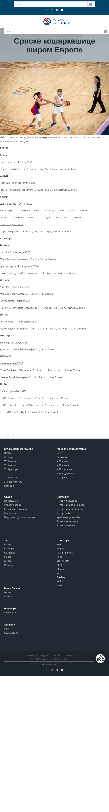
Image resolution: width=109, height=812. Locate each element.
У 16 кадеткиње (65, 473)
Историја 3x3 (64, 513)
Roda (59, 556)
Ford (59, 585)
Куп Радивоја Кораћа (68, 517)
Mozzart (61, 569)
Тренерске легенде (67, 521)
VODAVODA (63, 560)
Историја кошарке (67, 500)
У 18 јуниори (11, 469)
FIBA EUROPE (11, 632)
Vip (58, 573)
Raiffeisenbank (65, 552)
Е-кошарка (10, 612)
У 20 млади (10, 461)
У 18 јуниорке (64, 469)
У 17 (6, 473)
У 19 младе (63, 465)
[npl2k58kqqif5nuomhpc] (54, 98)
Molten (60, 581)
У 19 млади (10, 465)
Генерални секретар (15, 509)
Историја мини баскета (70, 509)
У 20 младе (63, 461)
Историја (9, 485)
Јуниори (8, 560)
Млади (7, 556)
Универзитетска (13, 481)
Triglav (60, 548)
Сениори (9, 457)
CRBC (59, 565)
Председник (11, 500)
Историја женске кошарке (71, 504)
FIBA (6, 628)
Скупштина (10, 513)
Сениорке (62, 457)
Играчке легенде (66, 525)
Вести (7, 453)
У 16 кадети (10, 477)
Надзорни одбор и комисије (19, 517)
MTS (59, 544)
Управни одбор (12, 504)
